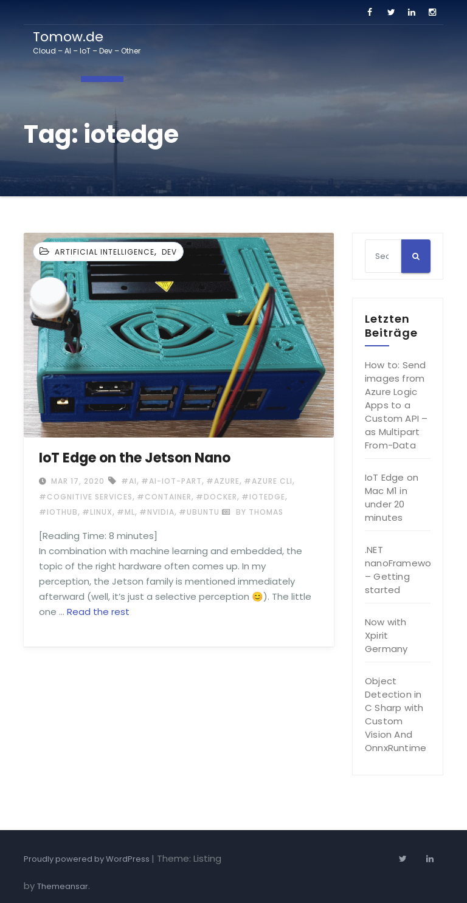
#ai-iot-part (171, 481)
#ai (129, 481)
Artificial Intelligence (104, 252)
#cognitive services (86, 497)
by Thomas (252, 512)
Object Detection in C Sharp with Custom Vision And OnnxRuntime (395, 714)
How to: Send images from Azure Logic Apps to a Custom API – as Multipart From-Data (396, 405)
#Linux (97, 512)
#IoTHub (58, 512)
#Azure (223, 481)
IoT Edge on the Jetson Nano (134, 457)
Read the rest (98, 611)
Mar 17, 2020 (77, 481)
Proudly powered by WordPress (87, 859)
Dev (169, 252)
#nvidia (157, 512)
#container (164, 497)
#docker (216, 497)
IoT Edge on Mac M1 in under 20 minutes (391, 497)
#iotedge (263, 497)
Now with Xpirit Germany (386, 635)
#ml (126, 512)
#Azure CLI (268, 481)
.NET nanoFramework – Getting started (402, 569)
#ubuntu (199, 512)
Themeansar (62, 886)
